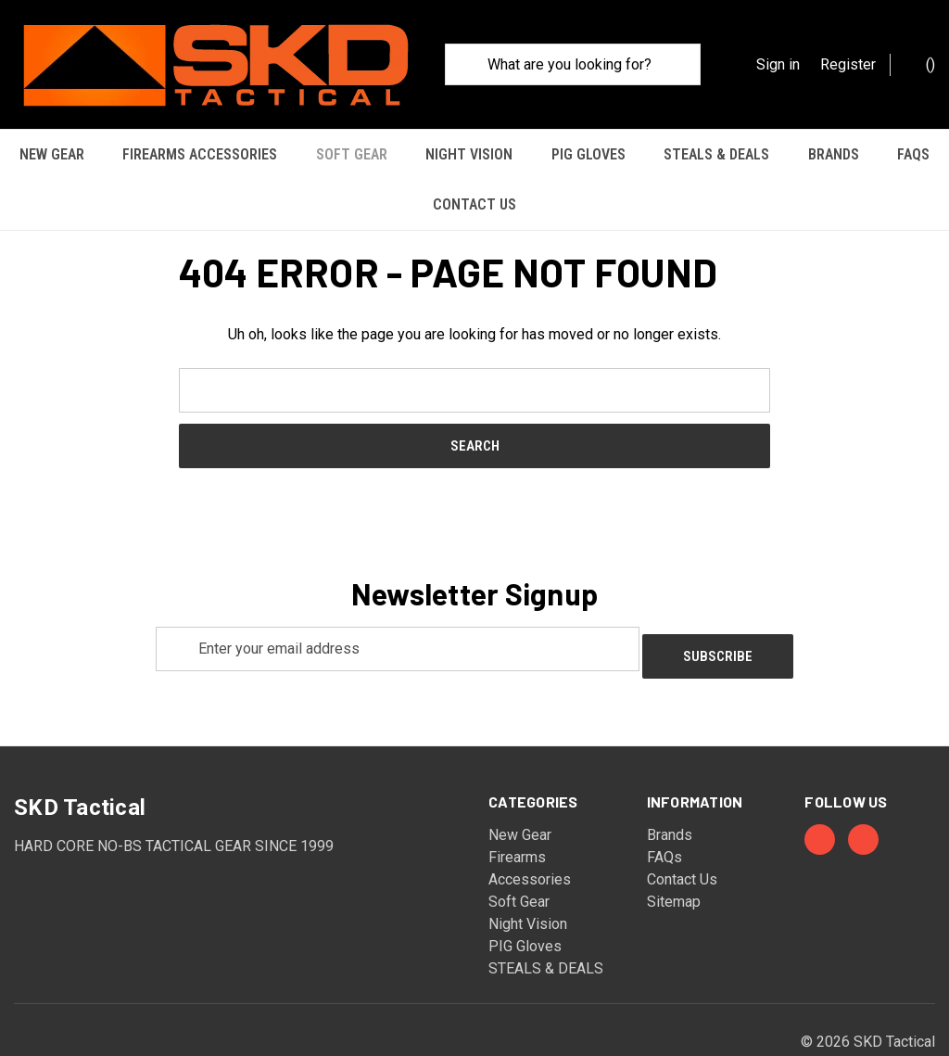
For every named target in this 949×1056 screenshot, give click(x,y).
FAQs (913, 154)
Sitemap (674, 851)
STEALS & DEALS (716, 154)
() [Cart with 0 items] (921, 63)
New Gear (51, 154)
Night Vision (468, 154)
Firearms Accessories (199, 154)
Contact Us (474, 204)
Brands (833, 154)
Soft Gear (351, 154)
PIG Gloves (588, 154)
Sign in (778, 64)
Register (848, 64)
